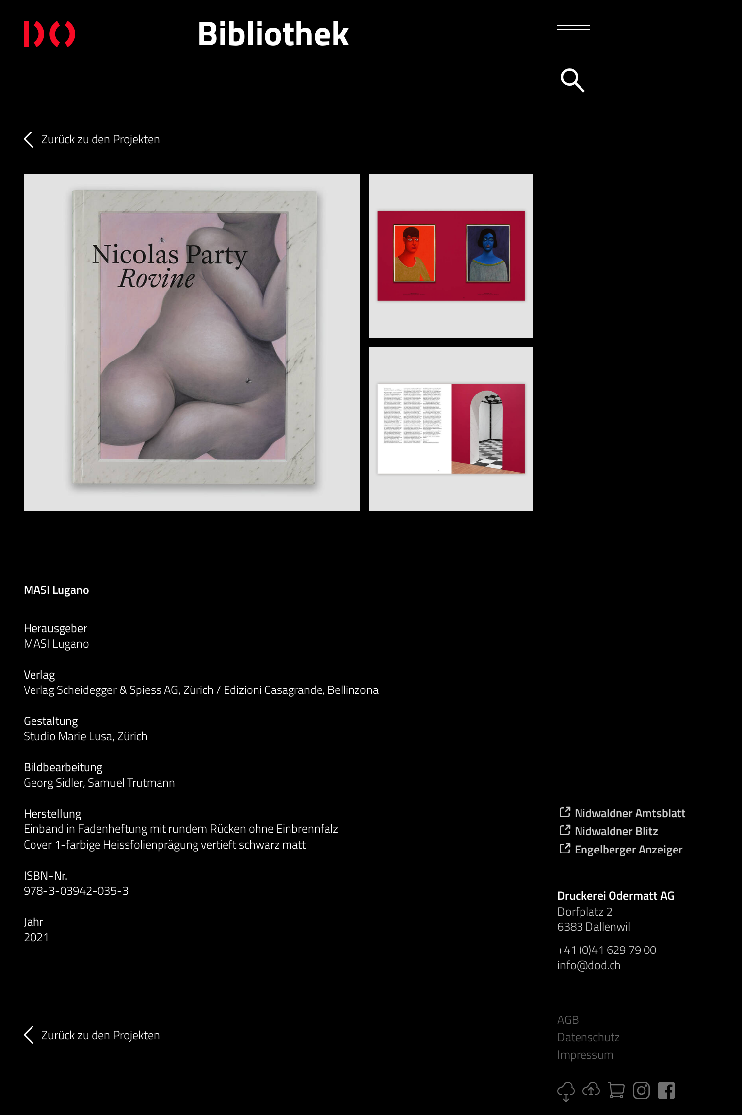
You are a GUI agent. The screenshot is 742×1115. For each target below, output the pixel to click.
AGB (568, 1019)
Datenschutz (588, 1037)
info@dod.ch (589, 965)
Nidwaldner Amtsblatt (621, 812)
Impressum (585, 1054)
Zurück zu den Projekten (100, 139)
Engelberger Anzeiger (620, 849)
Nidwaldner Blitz (607, 831)
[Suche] (571, 79)
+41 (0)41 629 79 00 (606, 949)
